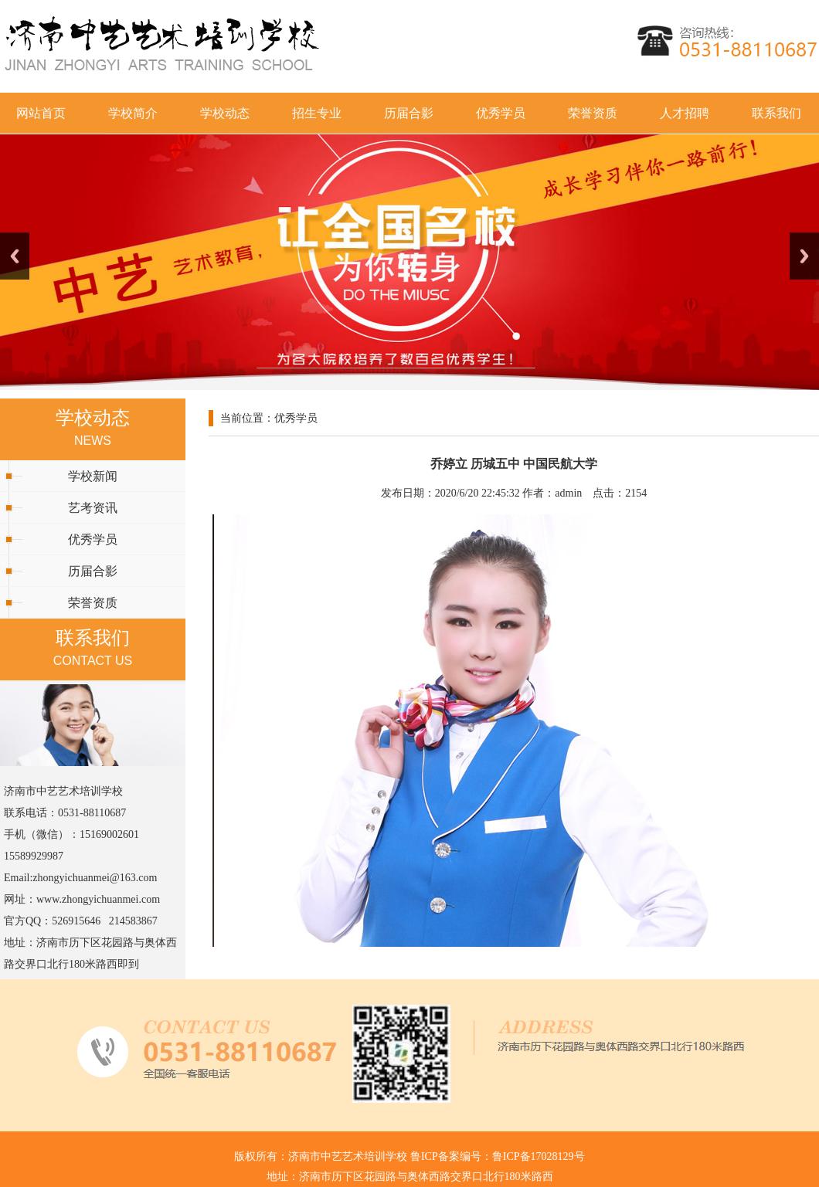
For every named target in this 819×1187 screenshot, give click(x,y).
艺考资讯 (92, 507)
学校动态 (225, 113)
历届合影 (408, 113)
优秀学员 (500, 113)
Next (804, 256)
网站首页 (41, 113)
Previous (14, 256)
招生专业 (317, 113)
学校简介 (133, 113)
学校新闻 (92, 476)
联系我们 (776, 113)
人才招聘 (684, 113)
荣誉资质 (592, 113)
